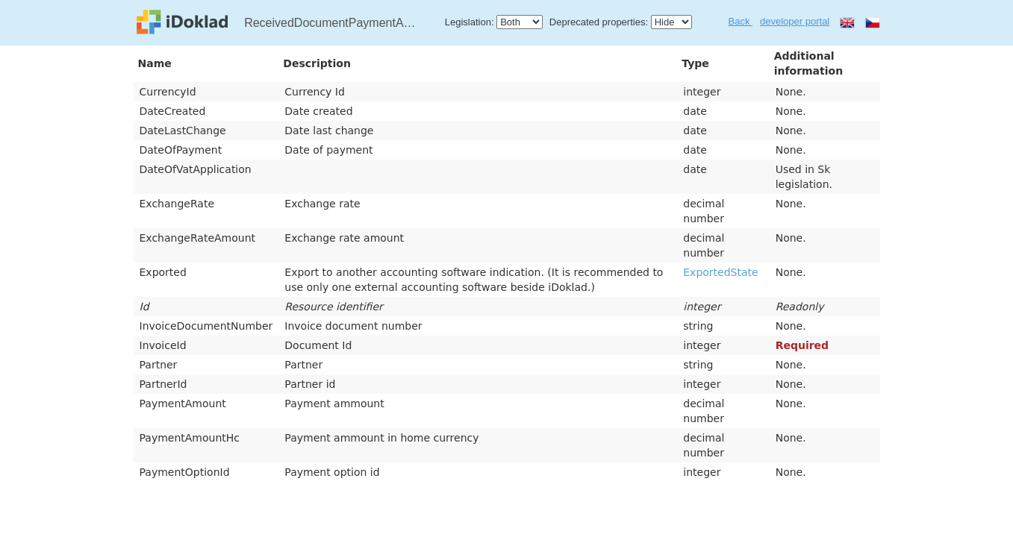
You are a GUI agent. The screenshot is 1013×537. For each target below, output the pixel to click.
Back (741, 21)
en (847, 22)
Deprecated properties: (598, 22)
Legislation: (469, 22)
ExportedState (720, 272)
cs (872, 22)
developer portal (794, 21)
